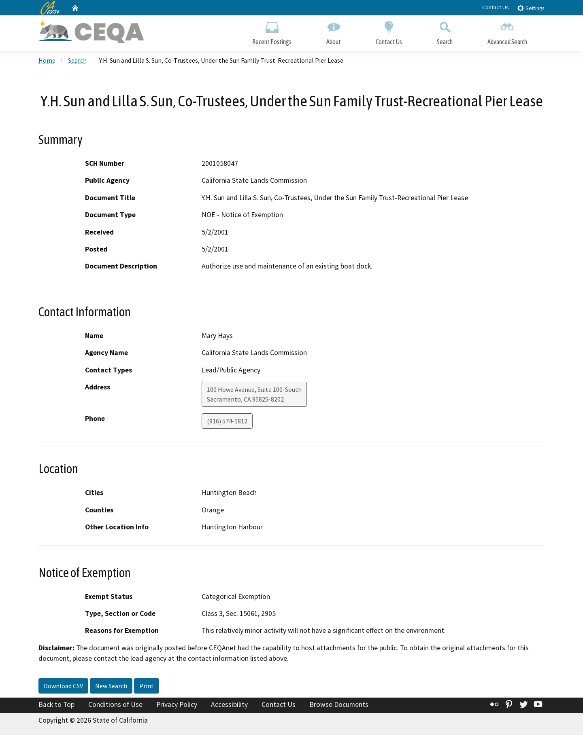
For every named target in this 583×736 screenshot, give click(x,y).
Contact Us (495, 7)
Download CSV (63, 686)
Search (444, 31)
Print (146, 686)
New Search (111, 686)
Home (46, 61)
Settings (530, 8)
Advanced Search (507, 31)
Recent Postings (272, 31)
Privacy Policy (176, 704)
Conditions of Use (115, 704)
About (333, 31)
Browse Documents (338, 704)
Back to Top (56, 704)
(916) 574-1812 (227, 422)
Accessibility (229, 704)
